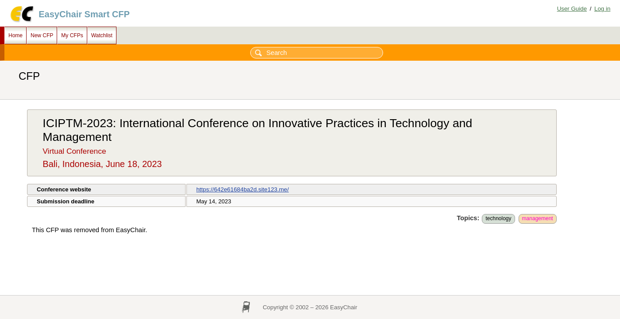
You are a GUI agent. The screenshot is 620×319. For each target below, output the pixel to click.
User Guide (572, 8)
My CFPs (72, 35)
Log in (602, 8)
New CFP (42, 35)
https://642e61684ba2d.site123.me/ (242, 189)
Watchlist (101, 35)
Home (15, 35)
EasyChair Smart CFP (84, 14)
